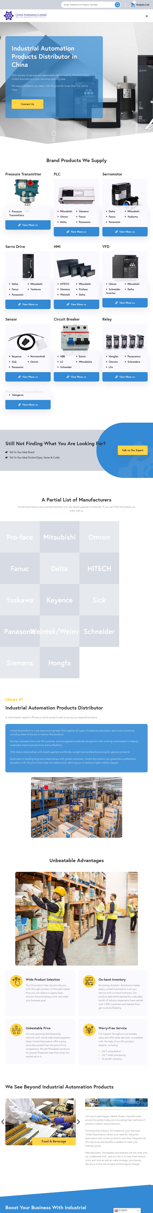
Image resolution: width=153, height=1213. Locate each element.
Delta (62, 222)
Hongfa (57, 631)
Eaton (81, 356)
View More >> (28, 225)
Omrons (112, 361)
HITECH (63, 283)
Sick (13, 361)
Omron (63, 216)
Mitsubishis (84, 361)
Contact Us (27, 104)
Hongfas (112, 356)
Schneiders (132, 361)
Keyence (15, 356)
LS (60, 361)
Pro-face (19, 537)
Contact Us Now (76, 1206)
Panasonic (83, 222)
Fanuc (81, 216)
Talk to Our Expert (132, 450)
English (120, 1210)
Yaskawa (131, 216)
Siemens (82, 211)
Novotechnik (36, 356)
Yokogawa (16, 394)
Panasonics (132, 356)
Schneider (65, 367)
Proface (82, 289)
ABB (61, 356)
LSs (109, 367)
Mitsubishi (65, 211)
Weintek (64, 294)
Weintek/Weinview (96, 600)
